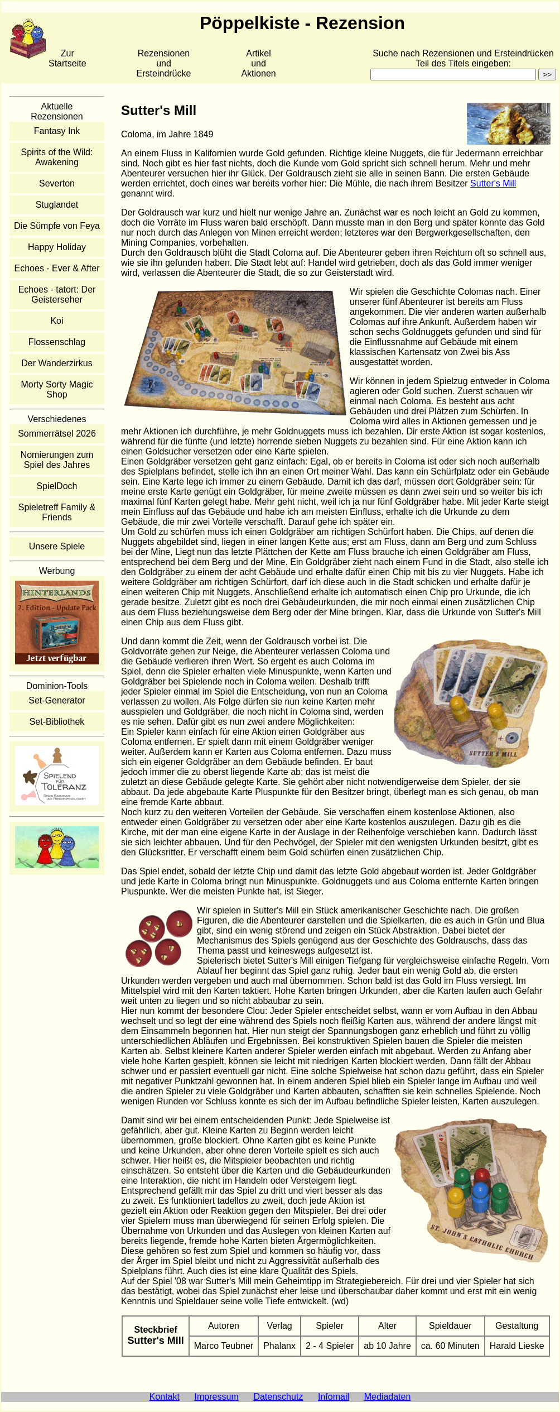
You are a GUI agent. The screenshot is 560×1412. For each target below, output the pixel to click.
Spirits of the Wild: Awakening (57, 157)
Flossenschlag (56, 342)
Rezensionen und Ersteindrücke (164, 63)
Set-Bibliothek (57, 721)
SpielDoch (57, 486)
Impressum (217, 1396)
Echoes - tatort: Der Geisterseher (57, 294)
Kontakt (164, 1396)
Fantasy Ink (57, 131)
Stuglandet (57, 204)
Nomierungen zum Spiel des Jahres (57, 460)
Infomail (333, 1396)
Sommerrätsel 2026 (57, 433)
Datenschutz (278, 1396)
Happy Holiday (57, 247)
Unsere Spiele (57, 546)
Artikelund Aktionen (258, 63)
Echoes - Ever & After (57, 268)
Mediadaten (387, 1396)
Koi (56, 321)
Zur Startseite (67, 58)
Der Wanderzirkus (56, 363)
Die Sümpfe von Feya (57, 226)
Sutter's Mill (493, 183)
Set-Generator (56, 700)
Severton (57, 183)
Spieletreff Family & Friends (56, 512)
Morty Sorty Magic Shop (57, 389)
